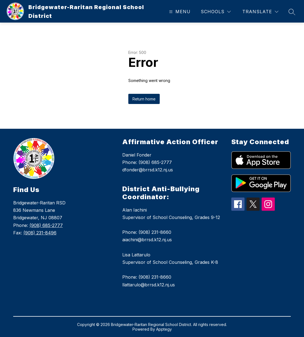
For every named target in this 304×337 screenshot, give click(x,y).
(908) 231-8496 (39, 232)
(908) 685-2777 (46, 225)
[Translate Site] (260, 11)
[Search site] (292, 12)
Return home (144, 99)
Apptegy (164, 329)
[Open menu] (179, 11)
